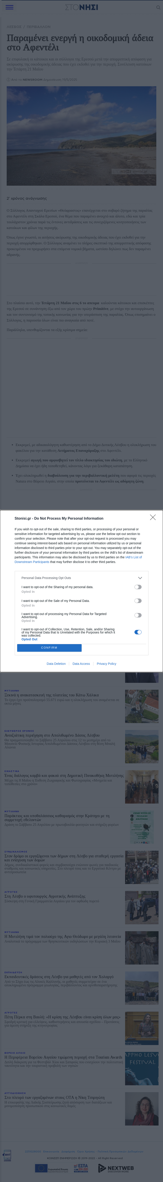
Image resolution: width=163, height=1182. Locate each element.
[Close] (154, 519)
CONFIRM (49, 647)
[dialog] (81, 591)
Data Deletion (56, 663)
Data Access (81, 663)
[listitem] (82, 578)
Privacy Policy (106, 663)
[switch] (138, 587)
